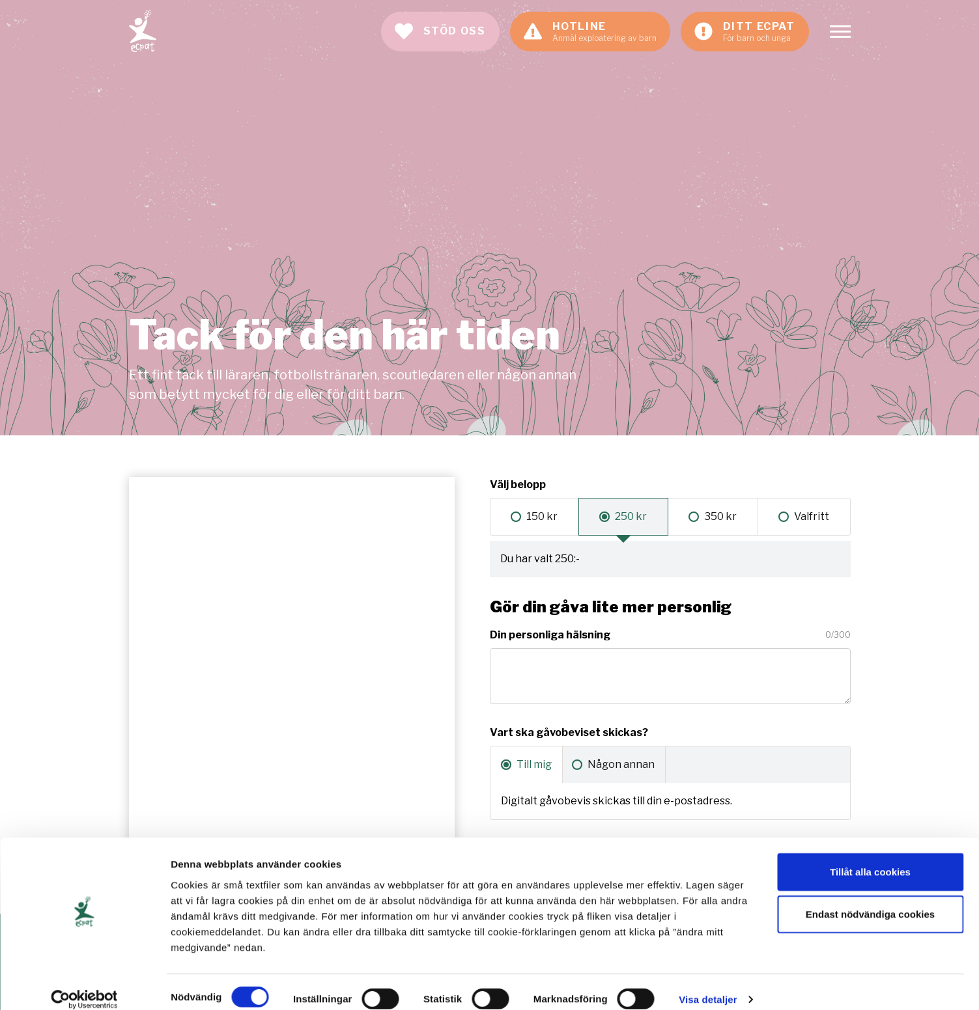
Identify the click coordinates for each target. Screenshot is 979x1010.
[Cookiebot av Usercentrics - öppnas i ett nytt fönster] (84, 984)
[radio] (534, 517)
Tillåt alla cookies (870, 856)
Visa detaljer (708, 984)
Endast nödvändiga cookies (870, 899)
